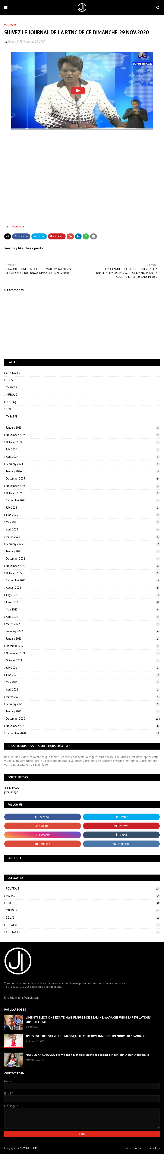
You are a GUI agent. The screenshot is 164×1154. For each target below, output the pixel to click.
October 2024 (83, 442)
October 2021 (83, 660)
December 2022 (83, 558)
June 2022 (83, 602)
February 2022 (83, 631)
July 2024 (83, 449)
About (138, 1148)
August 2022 (83, 588)
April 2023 (83, 529)
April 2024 (83, 457)
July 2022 (83, 595)
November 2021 (83, 653)
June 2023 (83, 515)
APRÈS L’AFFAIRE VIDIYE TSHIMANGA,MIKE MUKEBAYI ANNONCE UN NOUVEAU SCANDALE (85, 1036)
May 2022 (83, 609)
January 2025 (83, 427)
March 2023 (83, 537)
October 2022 (83, 573)
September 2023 (83, 500)
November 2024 (83, 435)
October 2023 (83, 493)
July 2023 (83, 507)
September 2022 (83, 580)
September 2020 (83, 733)
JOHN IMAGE (15, 41)
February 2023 (83, 544)
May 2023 (83, 522)
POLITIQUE (18, 226)
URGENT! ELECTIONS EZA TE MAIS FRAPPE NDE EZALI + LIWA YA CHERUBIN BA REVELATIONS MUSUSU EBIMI (88, 1020)
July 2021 (83, 668)
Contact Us (153, 1148)
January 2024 (83, 471)
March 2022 (83, 624)
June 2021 (83, 675)
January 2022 (83, 638)
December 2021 (83, 646)
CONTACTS (13, 373)
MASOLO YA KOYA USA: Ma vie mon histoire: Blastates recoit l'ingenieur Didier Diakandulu (87, 1055)
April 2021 (83, 689)
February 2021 (83, 704)
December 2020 (83, 718)
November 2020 (83, 726)
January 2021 (83, 711)
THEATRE (12, 416)
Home (127, 1148)
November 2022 (83, 566)
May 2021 (83, 682)
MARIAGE (11, 387)
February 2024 (83, 464)
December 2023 (83, 478)
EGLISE (10, 380)
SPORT (10, 409)
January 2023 (83, 551)
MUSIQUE (11, 395)
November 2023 (83, 486)
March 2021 (83, 697)
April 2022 (83, 617)
